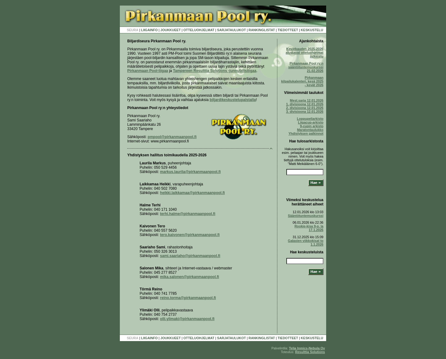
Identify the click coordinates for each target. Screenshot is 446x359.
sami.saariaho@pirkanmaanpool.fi (190, 256)
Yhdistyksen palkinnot (305, 133)
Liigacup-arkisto (310, 122)
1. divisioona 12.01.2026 (304, 104)
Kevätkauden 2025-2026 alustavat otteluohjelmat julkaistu (304, 52)
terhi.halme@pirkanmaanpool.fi (187, 214)
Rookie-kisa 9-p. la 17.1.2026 (308, 228)
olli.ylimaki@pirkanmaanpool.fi (187, 319)
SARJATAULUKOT (231, 30)
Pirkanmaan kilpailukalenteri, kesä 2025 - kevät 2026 (302, 81)
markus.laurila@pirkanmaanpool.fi (190, 172)
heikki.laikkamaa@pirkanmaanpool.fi (192, 193)
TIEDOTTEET (288, 30)
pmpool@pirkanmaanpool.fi (172, 137)
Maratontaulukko (310, 130)
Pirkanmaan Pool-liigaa (147, 71)
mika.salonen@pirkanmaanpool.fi (189, 277)
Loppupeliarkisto (310, 118)
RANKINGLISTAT (262, 30)
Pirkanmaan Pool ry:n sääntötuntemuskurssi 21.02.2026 (305, 67)
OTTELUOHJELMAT (198, 30)
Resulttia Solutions (310, 352)
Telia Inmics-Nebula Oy (307, 348)
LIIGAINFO (149, 30)
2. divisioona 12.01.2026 (304, 108)
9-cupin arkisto (311, 126)
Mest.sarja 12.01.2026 (306, 100)
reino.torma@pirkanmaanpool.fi (188, 298)
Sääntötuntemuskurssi (305, 216)
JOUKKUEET (170, 30)
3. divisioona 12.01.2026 (304, 111)
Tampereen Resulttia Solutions (214, 71)
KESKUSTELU (312, 30)
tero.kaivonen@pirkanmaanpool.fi (190, 235)
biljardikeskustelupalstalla (233, 100)
